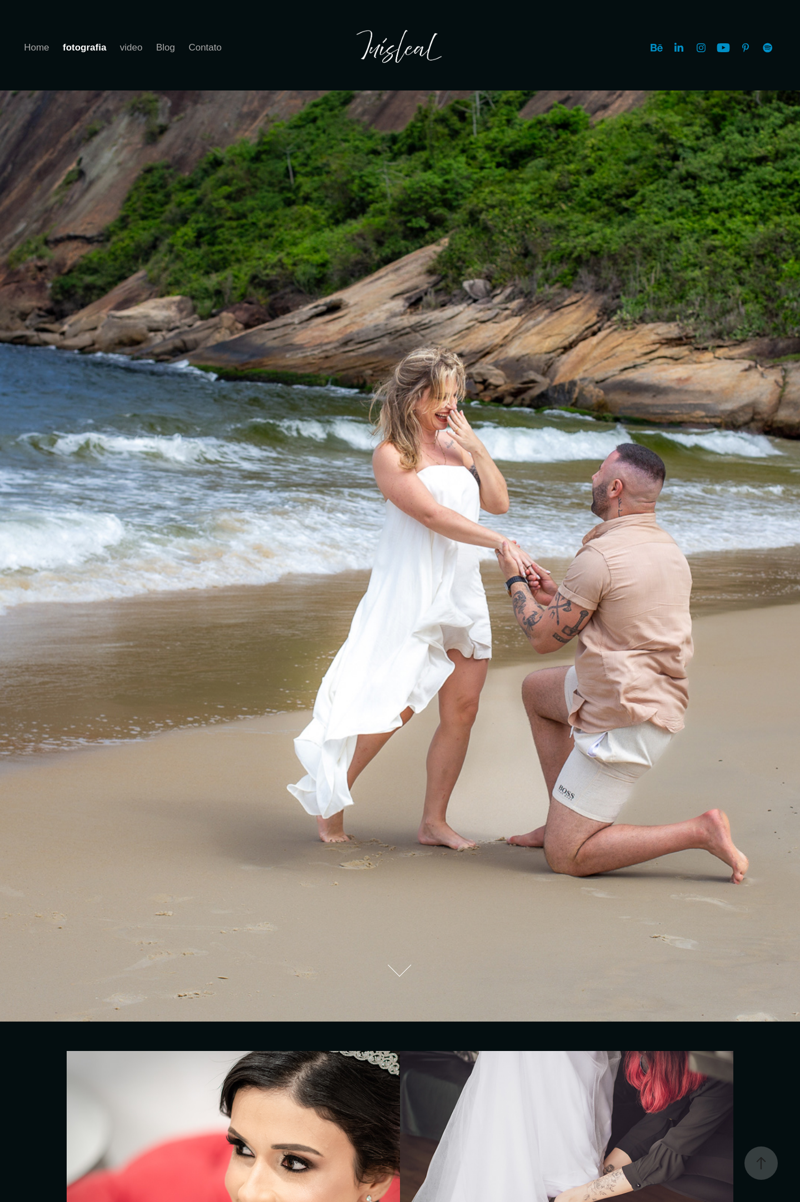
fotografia (84, 47)
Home (36, 47)
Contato (205, 47)
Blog (165, 47)
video (131, 47)
